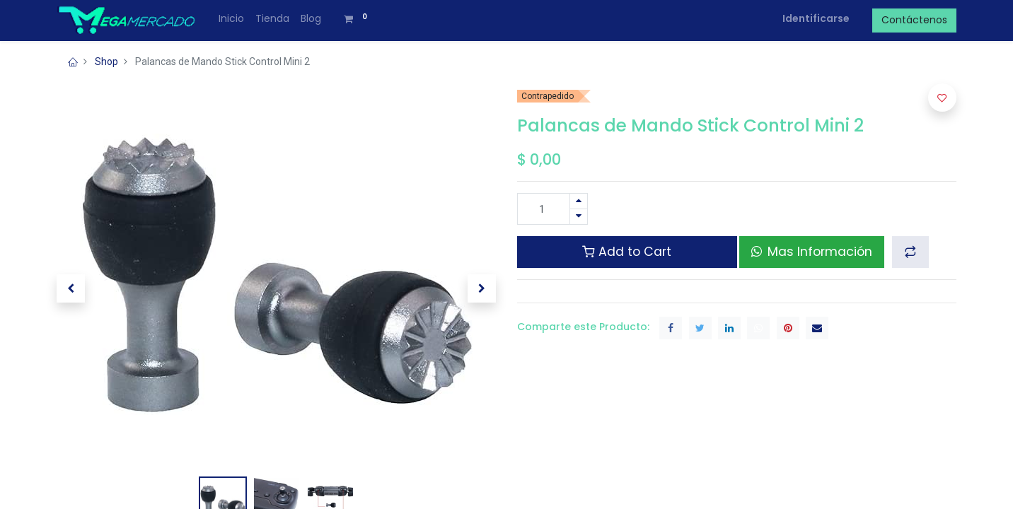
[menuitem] (231, 19)
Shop (106, 61)
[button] (71, 288)
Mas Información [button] (811, 251)
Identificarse (816, 18)
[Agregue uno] (578, 201)
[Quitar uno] (578, 216)
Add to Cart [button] (626, 251)
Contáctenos (914, 20)
